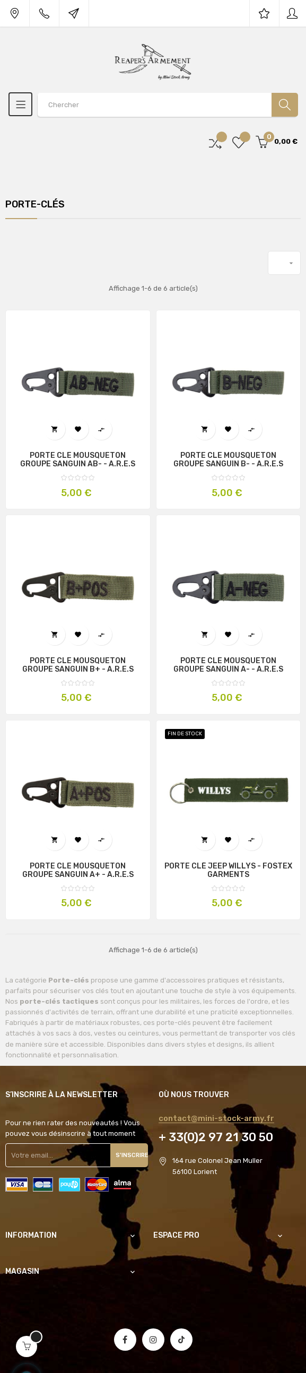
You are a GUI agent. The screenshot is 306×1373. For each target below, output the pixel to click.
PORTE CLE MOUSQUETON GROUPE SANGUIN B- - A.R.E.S (228, 459)
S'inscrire (132, 1155)
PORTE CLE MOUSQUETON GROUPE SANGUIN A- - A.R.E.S (228, 665)
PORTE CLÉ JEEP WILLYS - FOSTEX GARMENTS (228, 870)
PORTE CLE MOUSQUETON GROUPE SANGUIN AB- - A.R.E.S (77, 459)
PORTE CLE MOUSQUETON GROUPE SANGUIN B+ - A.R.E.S (78, 665)
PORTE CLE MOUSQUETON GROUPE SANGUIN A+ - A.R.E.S (78, 870)
